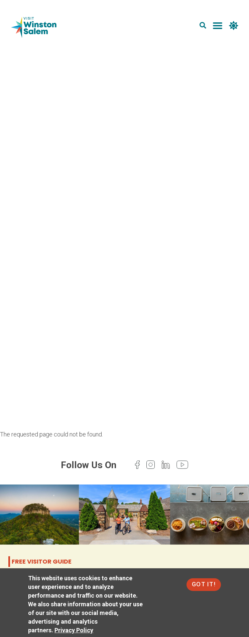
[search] (203, 27)
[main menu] (217, 27)
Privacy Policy (73, 630)
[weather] (233, 27)
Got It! (204, 584)
